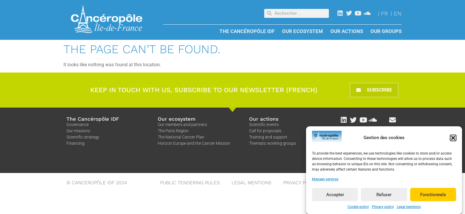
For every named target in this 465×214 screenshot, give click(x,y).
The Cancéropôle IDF (248, 31)
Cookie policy (358, 208)
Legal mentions (409, 208)
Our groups (386, 31)
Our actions (348, 31)
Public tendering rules (190, 182)
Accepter (335, 195)
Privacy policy (383, 208)
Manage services (325, 180)
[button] (453, 139)
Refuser (383, 195)
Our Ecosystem (304, 31)
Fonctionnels (433, 195)
